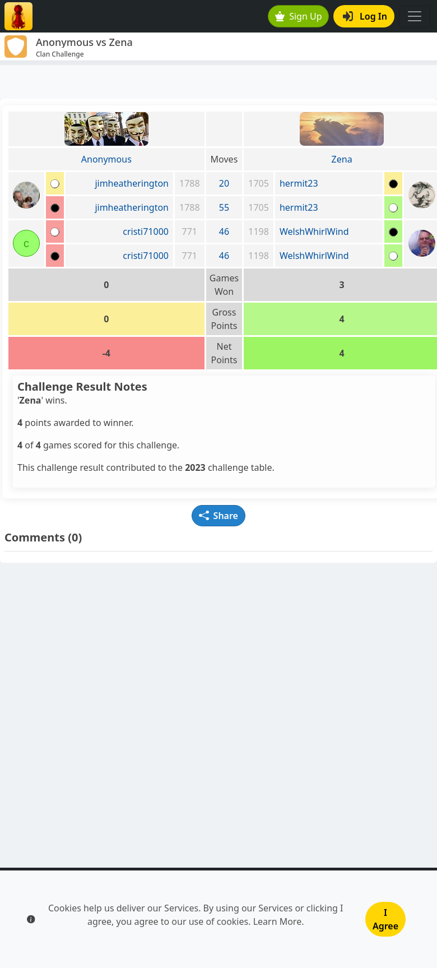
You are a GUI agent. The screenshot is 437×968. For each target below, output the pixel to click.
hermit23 (299, 183)
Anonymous (106, 159)
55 (224, 207)
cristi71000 (146, 231)
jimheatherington (132, 183)
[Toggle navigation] (414, 16)
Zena (342, 159)
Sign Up (298, 16)
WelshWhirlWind (314, 231)
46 (224, 231)
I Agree (385, 919)
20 (224, 183)
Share (218, 516)
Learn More (277, 921)
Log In (365, 16)
